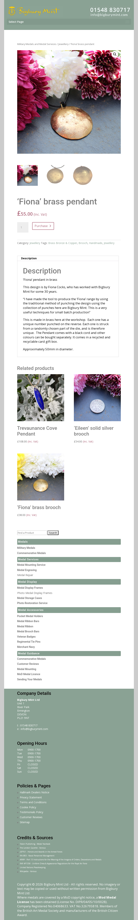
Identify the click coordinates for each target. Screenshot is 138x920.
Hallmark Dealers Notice (34, 792)
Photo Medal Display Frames (34, 593)
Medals (23, 541)
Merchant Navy (26, 646)
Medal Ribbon (25, 626)
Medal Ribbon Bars (28, 621)
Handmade (95, 243)
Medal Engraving (27, 570)
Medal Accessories (31, 609)
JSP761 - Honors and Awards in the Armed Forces (41, 851)
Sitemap (25, 822)
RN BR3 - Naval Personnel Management (37, 855)
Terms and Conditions (33, 802)
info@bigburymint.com (34, 729)
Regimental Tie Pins (29, 641)
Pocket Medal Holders (30, 616)
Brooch (83, 243)
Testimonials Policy (31, 812)
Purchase (41, 226)
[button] (114, 54)
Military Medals (26, 547)
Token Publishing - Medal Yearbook (35, 844)
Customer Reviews (28, 663)
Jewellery (63, 44)
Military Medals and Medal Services (36, 44)
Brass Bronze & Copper (62, 243)
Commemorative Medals (31, 553)
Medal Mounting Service (31, 564)
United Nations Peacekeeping (32, 867)
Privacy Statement (31, 797)
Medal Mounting (26, 669)
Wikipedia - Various (28, 871)
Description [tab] (29, 258)
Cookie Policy (28, 807)
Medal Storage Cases (29, 598)
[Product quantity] (22, 227)
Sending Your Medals (29, 679)
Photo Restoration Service (32, 603)
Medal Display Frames (30, 587)
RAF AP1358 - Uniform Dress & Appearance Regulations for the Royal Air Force (53, 863)
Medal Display (27, 581)
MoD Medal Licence (28, 674)
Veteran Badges (26, 636)
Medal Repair (25, 575)
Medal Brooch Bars (28, 631)
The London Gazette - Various (33, 848)
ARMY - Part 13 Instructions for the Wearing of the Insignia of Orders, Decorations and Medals (60, 859)
